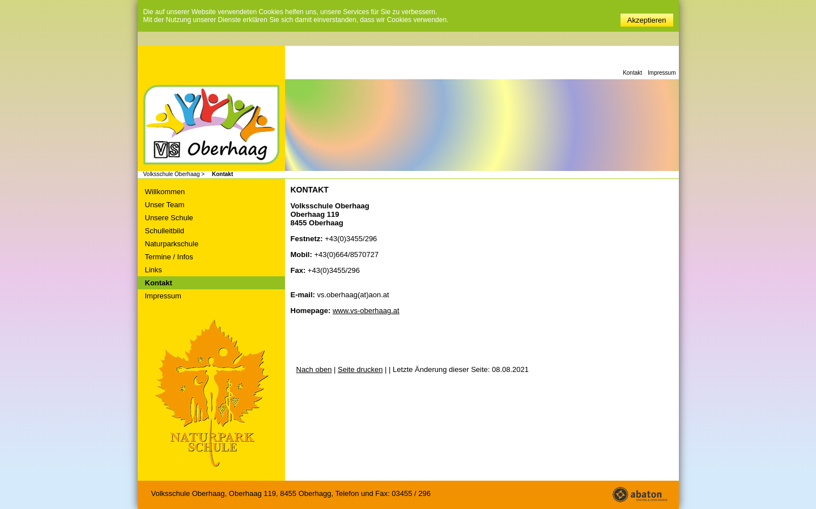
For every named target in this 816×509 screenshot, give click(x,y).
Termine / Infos (169, 257)
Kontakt (632, 73)
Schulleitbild (164, 230)
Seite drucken (360, 369)
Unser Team (165, 204)
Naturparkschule (172, 243)
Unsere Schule (169, 217)
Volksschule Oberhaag (211, 126)
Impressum (661, 73)
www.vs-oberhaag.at (366, 310)
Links (153, 270)
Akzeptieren (646, 20)
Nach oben (314, 369)
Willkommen (165, 191)
